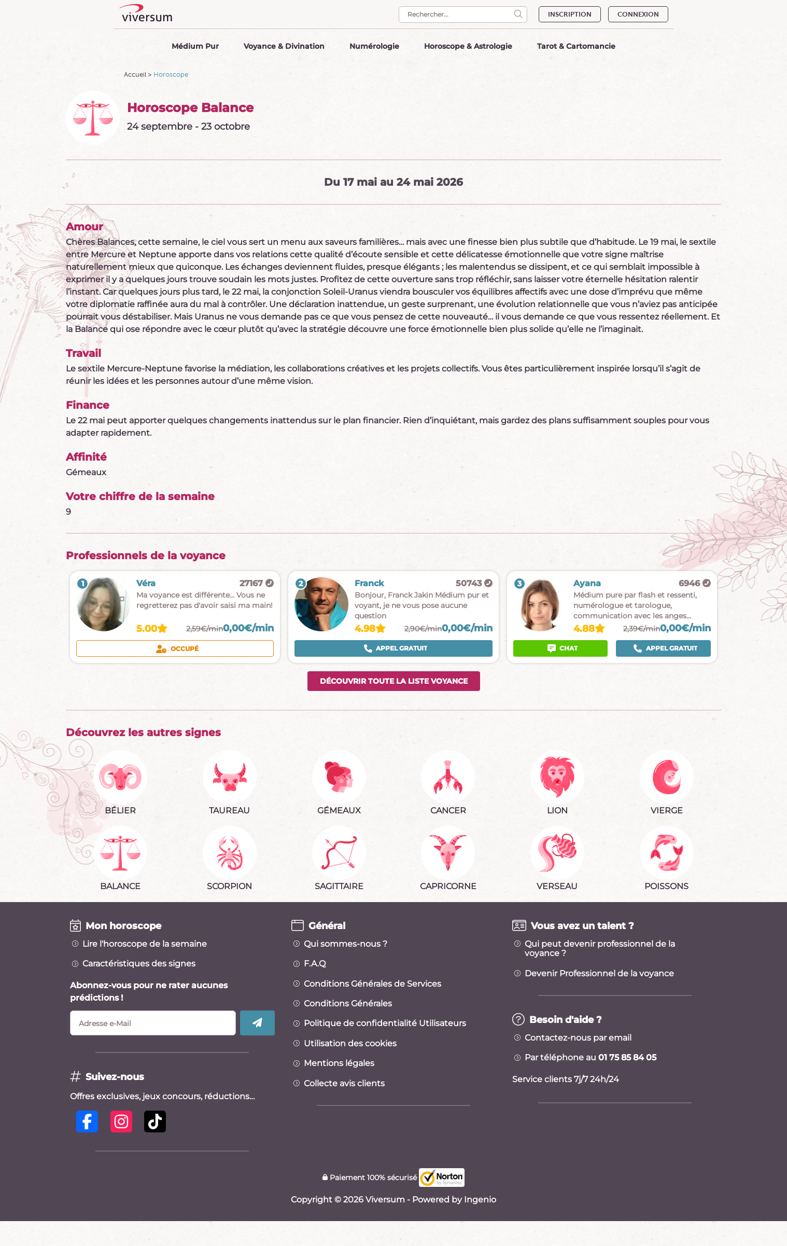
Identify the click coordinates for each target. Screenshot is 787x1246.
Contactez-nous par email (578, 1038)
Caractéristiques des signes (138, 963)
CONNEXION (638, 14)
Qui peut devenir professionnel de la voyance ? (600, 948)
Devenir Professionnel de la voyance (599, 973)
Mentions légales (339, 1063)
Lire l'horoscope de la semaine (144, 944)
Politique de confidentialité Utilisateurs (385, 1023)
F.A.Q (315, 963)
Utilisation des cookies (350, 1043)
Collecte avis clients (344, 1083)
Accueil (135, 74)
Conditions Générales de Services (372, 984)
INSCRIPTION (570, 14)
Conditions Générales (348, 1003)
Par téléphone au (590, 1057)
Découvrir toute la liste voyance (394, 681)
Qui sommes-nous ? (345, 944)
